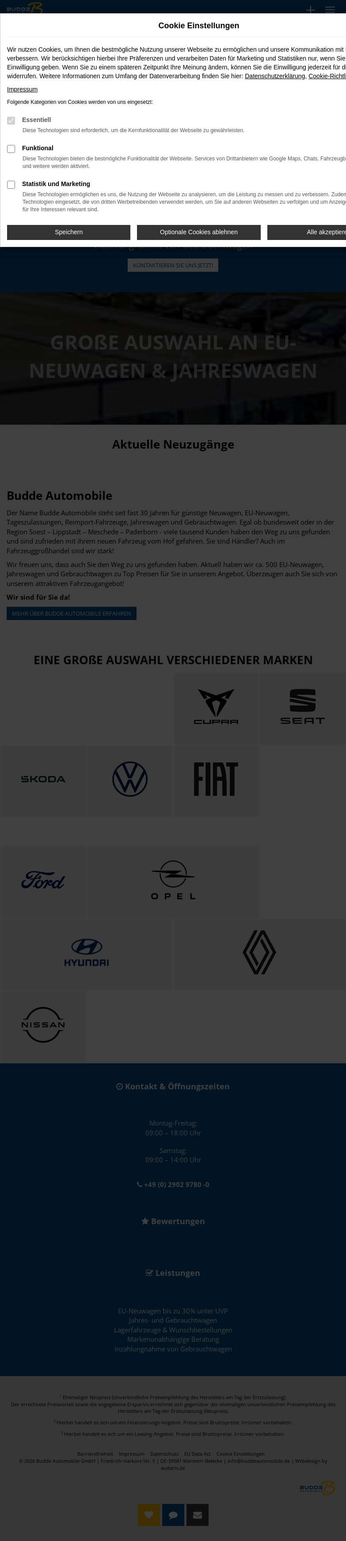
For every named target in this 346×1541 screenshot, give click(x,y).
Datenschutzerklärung (275, 76)
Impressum (22, 89)
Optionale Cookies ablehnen (199, 232)
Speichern (69, 232)
